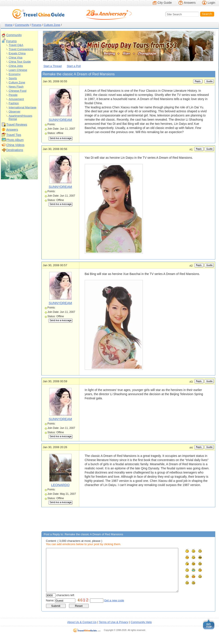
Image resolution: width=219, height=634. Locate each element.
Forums (36, 24)
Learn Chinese (18, 70)
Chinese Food (17, 90)
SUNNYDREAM (60, 120)
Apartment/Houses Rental (20, 117)
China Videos (15, 145)
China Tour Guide (20, 61)
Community (22, 24)
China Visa (16, 57)
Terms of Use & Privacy (113, 622)
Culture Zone (52, 24)
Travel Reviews (16, 124)
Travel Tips (13, 135)
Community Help (141, 622)
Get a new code (114, 600)
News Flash (16, 86)
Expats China (17, 53)
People (13, 95)
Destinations (14, 150)
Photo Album (15, 140)
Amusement (16, 99)
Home (9, 24)
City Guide (164, 2)
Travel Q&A (16, 45)
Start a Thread (53, 66)
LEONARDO (60, 485)
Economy (15, 74)
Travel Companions (21, 49)
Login (211, 2)
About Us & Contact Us (82, 622)
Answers (190, 2)
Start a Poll (74, 66)
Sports (13, 78)
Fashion (14, 103)
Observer (14, 111)
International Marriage (22, 107)
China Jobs (16, 65)
